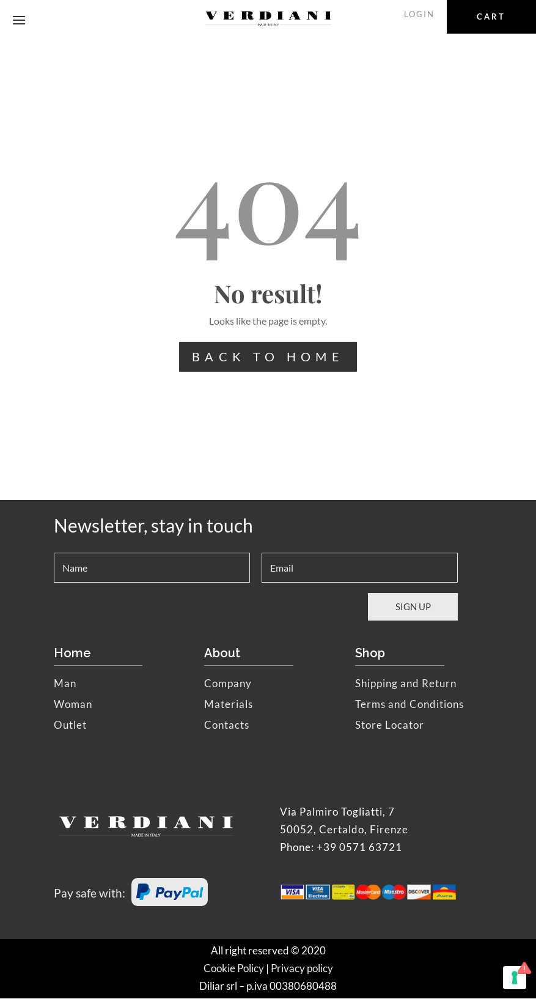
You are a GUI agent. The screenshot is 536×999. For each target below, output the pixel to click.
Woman (73, 704)
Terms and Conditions (409, 704)
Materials (228, 704)
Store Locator (389, 725)
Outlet (70, 725)
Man (65, 683)
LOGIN (421, 14)
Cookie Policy (234, 968)
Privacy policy (302, 968)
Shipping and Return (406, 683)
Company (228, 683)
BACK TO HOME (268, 357)
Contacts (226, 725)
